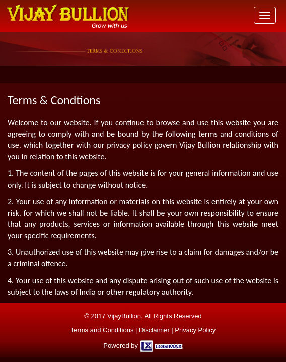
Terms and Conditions (102, 330)
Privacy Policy (195, 330)
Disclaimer (154, 330)
